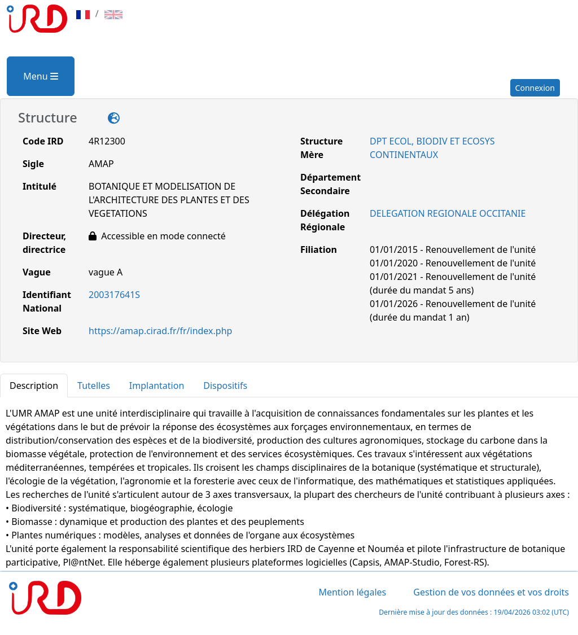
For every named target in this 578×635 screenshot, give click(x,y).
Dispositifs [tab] (225, 385)
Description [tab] (34, 385)
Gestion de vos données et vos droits (491, 592)
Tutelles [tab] (93, 385)
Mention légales (352, 592)
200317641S (114, 294)
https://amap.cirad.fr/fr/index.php (160, 331)
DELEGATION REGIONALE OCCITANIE (448, 213)
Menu (40, 76)
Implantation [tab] (156, 385)
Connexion (535, 87)
